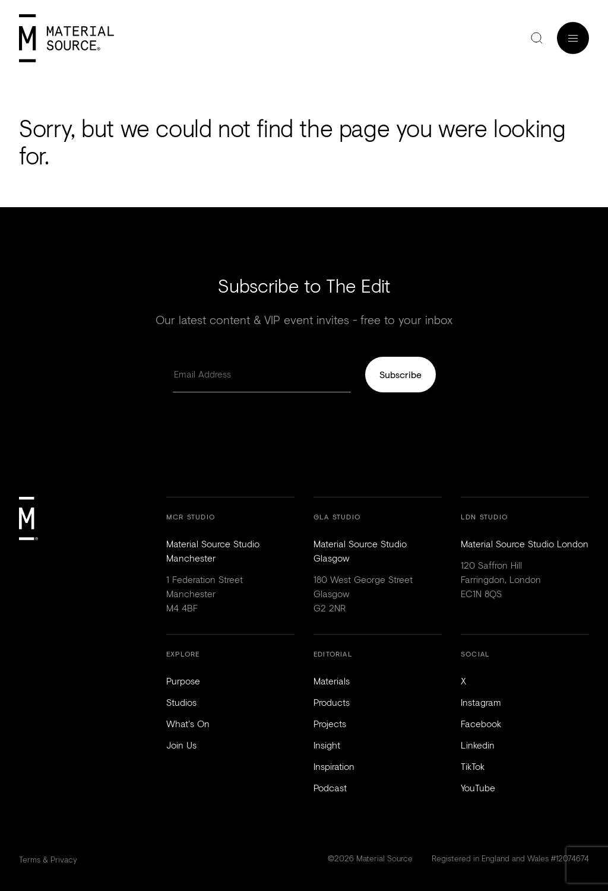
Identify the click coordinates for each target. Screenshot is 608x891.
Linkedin (478, 745)
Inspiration (334, 766)
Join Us (181, 745)
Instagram (481, 702)
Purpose (183, 680)
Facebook (481, 723)
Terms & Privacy (48, 859)
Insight (327, 745)
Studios (181, 702)
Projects (330, 723)
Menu (573, 38)
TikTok (472, 766)
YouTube (478, 787)
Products (332, 702)
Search (536, 38)
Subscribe (400, 374)
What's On (188, 723)
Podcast (330, 787)
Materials (332, 680)
